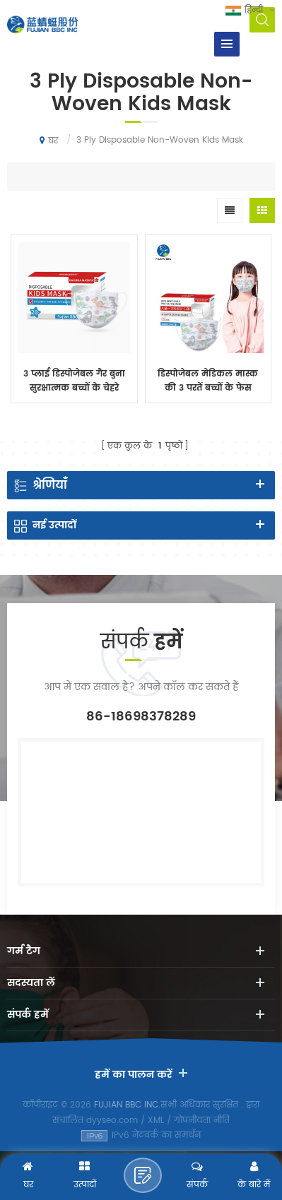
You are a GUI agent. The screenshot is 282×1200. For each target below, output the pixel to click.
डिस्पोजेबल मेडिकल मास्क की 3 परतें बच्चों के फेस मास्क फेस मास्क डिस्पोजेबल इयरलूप (208, 381)
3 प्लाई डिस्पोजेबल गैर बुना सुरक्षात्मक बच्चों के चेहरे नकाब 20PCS (74, 381)
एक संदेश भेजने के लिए (143, 1175)
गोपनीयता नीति (202, 1120)
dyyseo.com (112, 1120)
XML (156, 1120)
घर (49, 140)
